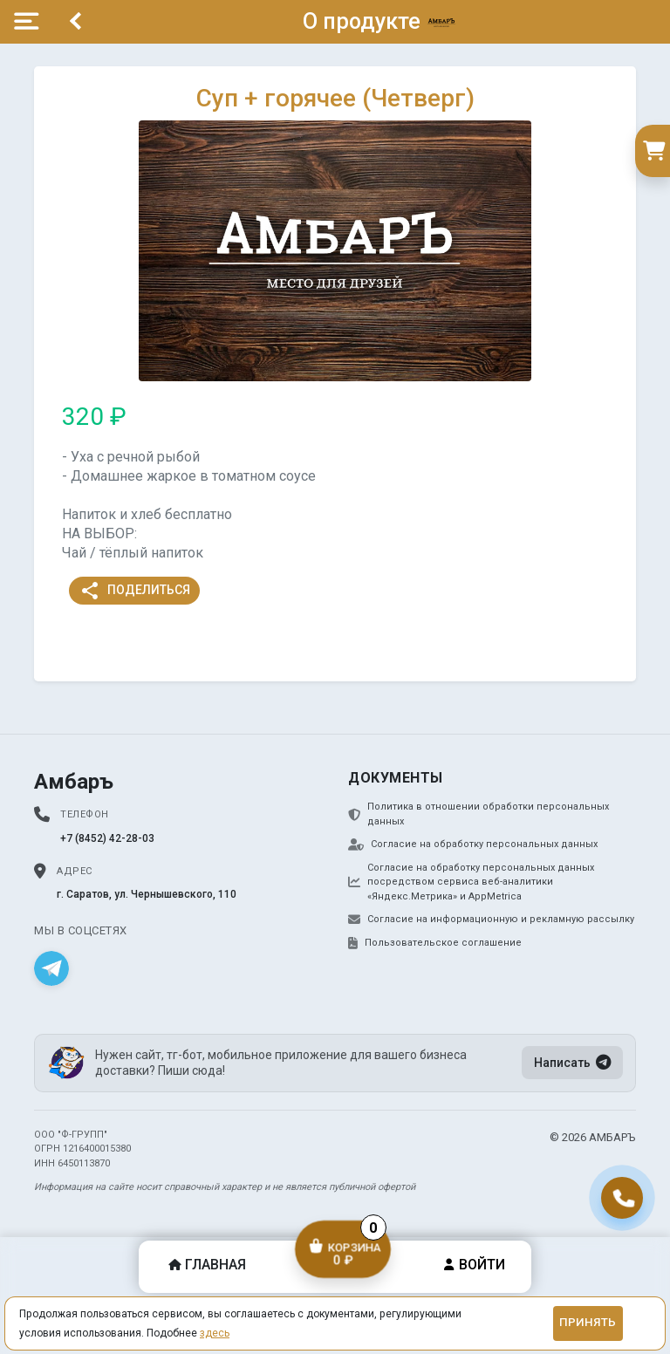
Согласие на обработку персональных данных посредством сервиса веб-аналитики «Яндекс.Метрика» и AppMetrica (471, 882)
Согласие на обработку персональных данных (473, 844)
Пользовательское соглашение (435, 943)
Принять (587, 1322)
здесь (214, 1333)
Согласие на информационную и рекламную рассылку (491, 919)
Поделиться (134, 590)
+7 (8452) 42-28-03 (107, 838)
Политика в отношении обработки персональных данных (478, 814)
